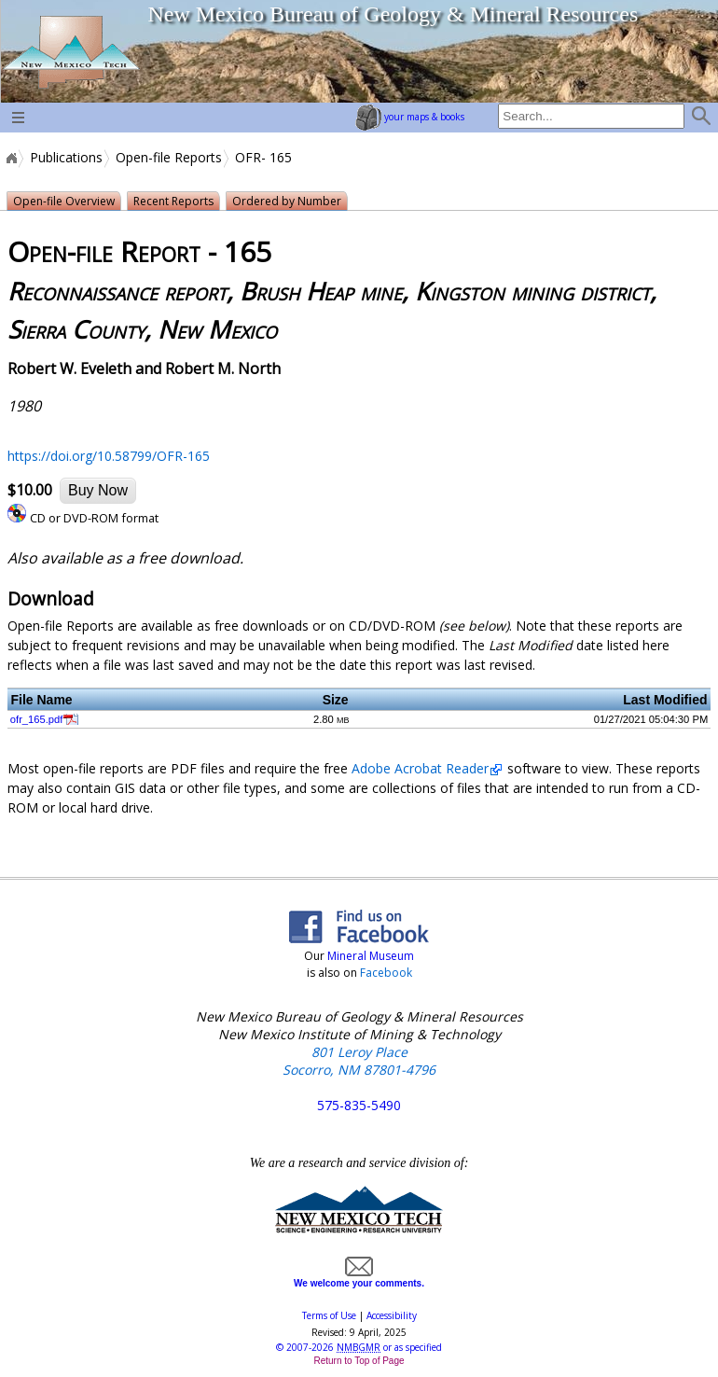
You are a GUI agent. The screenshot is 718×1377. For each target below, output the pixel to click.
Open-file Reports (169, 157)
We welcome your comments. (359, 1278)
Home (10, 157)
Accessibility (391, 1315)
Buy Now (98, 490)
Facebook (386, 973)
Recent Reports (173, 201)
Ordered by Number (286, 201)
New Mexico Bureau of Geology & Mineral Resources (392, 14)
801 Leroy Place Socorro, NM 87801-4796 (359, 1060)
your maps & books (409, 116)
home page (70, 51)
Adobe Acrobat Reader (420, 768)
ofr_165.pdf (36, 719)
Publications (66, 157)
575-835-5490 (359, 1105)
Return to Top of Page (358, 1361)
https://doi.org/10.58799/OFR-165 (108, 456)
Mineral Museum (369, 956)
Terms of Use (329, 1315)
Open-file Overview (64, 201)
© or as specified (359, 1347)
